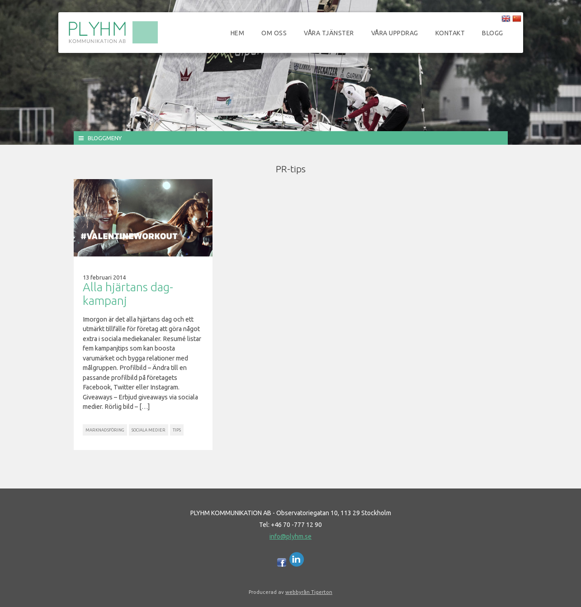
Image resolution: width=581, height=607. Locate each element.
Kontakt (450, 33)
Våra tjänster (329, 33)
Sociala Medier (148, 429)
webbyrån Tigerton (308, 592)
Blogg (492, 33)
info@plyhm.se (290, 536)
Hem (238, 33)
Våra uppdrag (394, 33)
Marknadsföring (104, 429)
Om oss (274, 33)
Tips (177, 429)
